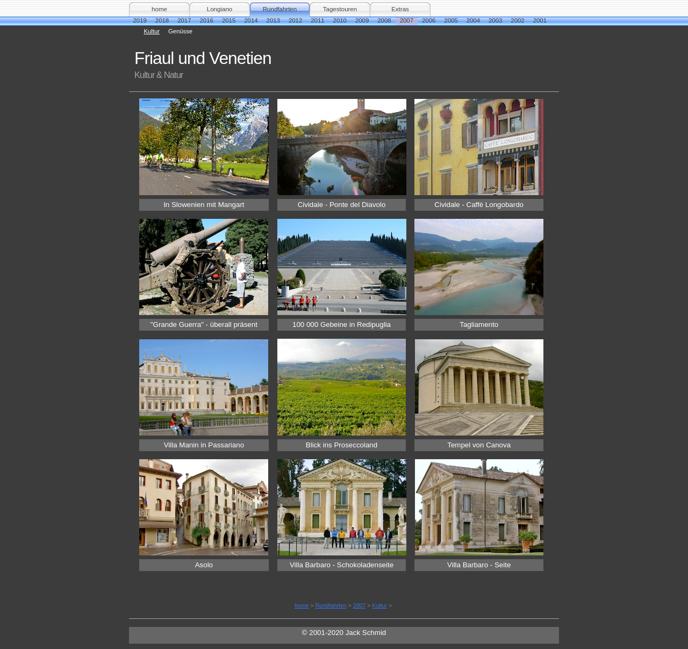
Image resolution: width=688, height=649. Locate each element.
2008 (384, 20)
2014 (250, 20)
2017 (184, 20)
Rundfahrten (280, 9)
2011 (317, 20)
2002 (517, 20)
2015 (228, 20)
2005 (450, 20)
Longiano (219, 9)
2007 (406, 20)
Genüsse (180, 31)
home (159, 9)
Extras (400, 9)
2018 (162, 20)
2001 (540, 20)
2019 (140, 20)
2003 (495, 20)
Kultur (152, 31)
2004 (473, 20)
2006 (428, 20)
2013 (273, 20)
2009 (362, 20)
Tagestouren (340, 9)
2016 (206, 20)
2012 (295, 20)
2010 (340, 20)
